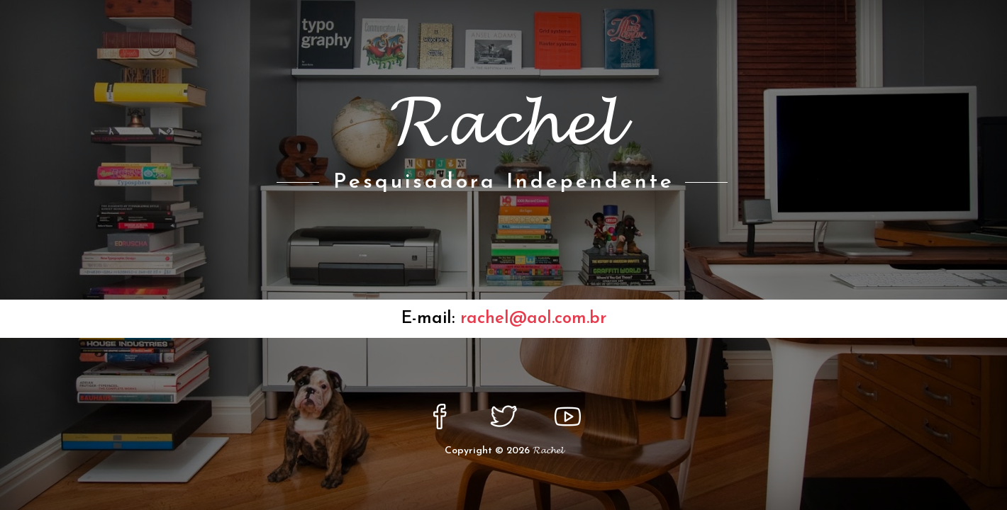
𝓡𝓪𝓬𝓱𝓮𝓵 (548, 451)
